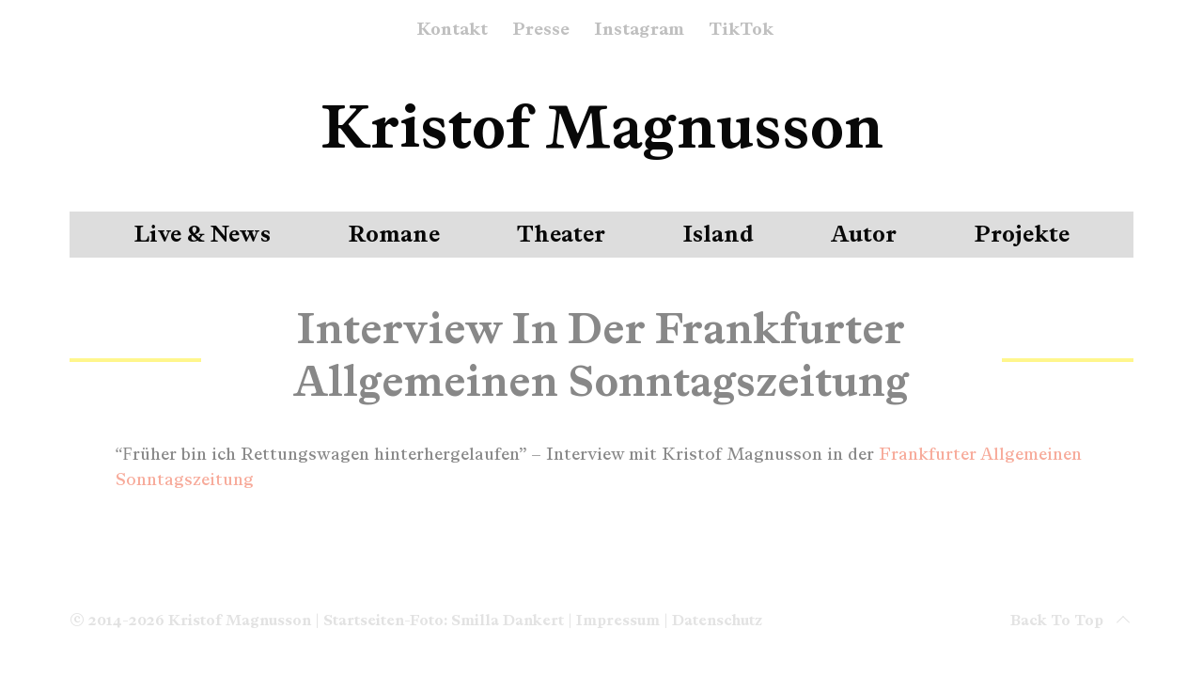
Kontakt (452, 30)
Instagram (639, 30)
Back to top (1071, 620)
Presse (541, 30)
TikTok (741, 30)
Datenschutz (717, 620)
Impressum (618, 620)
